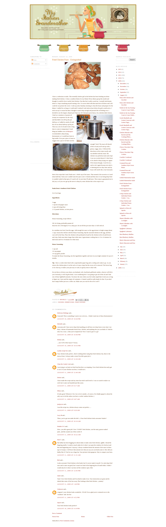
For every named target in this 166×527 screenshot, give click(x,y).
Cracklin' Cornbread (125, 157)
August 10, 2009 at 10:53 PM (69, 345)
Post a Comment (57, 513)
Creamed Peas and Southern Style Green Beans (127, 165)
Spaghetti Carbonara (126, 228)
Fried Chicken (80, 302)
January (122, 264)
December (123, 83)
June (121, 249)
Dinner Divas (69, 302)
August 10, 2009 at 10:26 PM (69, 319)
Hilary (59, 391)
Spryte (59, 502)
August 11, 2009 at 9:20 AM (68, 410)
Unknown (60, 489)
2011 (120, 75)
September (123, 92)
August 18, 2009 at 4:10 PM (68, 508)
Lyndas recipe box (62, 351)
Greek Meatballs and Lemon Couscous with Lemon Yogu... (127, 120)
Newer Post (55, 516)
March (122, 258)
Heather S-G (61, 426)
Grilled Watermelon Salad (127, 177)
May (121, 252)
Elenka (59, 340)
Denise (59, 377)
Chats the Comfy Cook (64, 364)
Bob (58, 460)
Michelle (59, 324)
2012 (120, 72)
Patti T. (59, 440)
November (123, 86)
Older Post (110, 516)
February (123, 261)
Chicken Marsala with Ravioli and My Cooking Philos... (126, 135)
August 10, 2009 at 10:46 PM (69, 334)
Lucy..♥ (59, 415)
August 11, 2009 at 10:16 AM (69, 421)
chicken (61, 302)
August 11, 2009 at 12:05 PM (68, 471)
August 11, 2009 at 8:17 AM (68, 386)
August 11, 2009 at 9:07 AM (68, 399)
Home (83, 516)
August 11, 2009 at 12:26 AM (69, 359)
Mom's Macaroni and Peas (127, 240)
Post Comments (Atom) (67, 521)
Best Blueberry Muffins (126, 234)
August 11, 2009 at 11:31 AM (69, 455)
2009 (120, 81)
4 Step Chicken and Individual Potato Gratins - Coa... (125, 196)
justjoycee (60, 404)
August (122, 95)
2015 (120, 69)
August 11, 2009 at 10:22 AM (69, 434)
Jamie (59, 476)
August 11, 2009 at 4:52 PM (68, 497)
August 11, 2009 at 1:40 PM (68, 484)
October (122, 89)
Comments (36, 64)
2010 (120, 78)
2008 (120, 268)
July (121, 247)
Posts (34, 60)
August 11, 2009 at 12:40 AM (69, 372)
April (121, 255)
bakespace (70, 131)
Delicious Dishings (62, 313)
